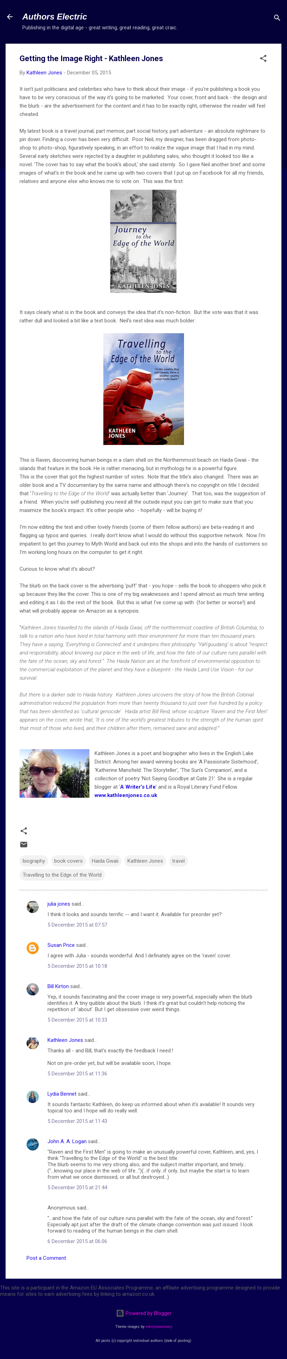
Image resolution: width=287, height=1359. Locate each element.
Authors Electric (54, 16)
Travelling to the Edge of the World (62, 875)
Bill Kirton (58, 986)
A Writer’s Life (138, 787)
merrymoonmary (159, 1326)
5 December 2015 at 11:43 (77, 1121)
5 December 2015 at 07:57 (77, 925)
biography (34, 861)
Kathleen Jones (145, 861)
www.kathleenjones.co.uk (126, 795)
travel (178, 861)
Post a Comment (46, 1258)
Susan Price (61, 945)
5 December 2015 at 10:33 (77, 1020)
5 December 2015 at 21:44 (77, 1187)
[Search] (277, 19)
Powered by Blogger (143, 1313)
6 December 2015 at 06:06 (77, 1241)
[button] (263, 59)
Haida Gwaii (105, 861)
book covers (68, 861)
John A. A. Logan (67, 1141)
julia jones (58, 904)
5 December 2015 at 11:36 (77, 1074)
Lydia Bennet (61, 1094)
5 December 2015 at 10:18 (77, 966)
